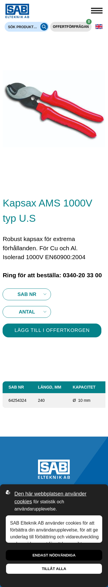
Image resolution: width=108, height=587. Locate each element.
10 (27, 312)
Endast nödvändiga (54, 555)
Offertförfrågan (72, 25)
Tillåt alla (54, 569)
